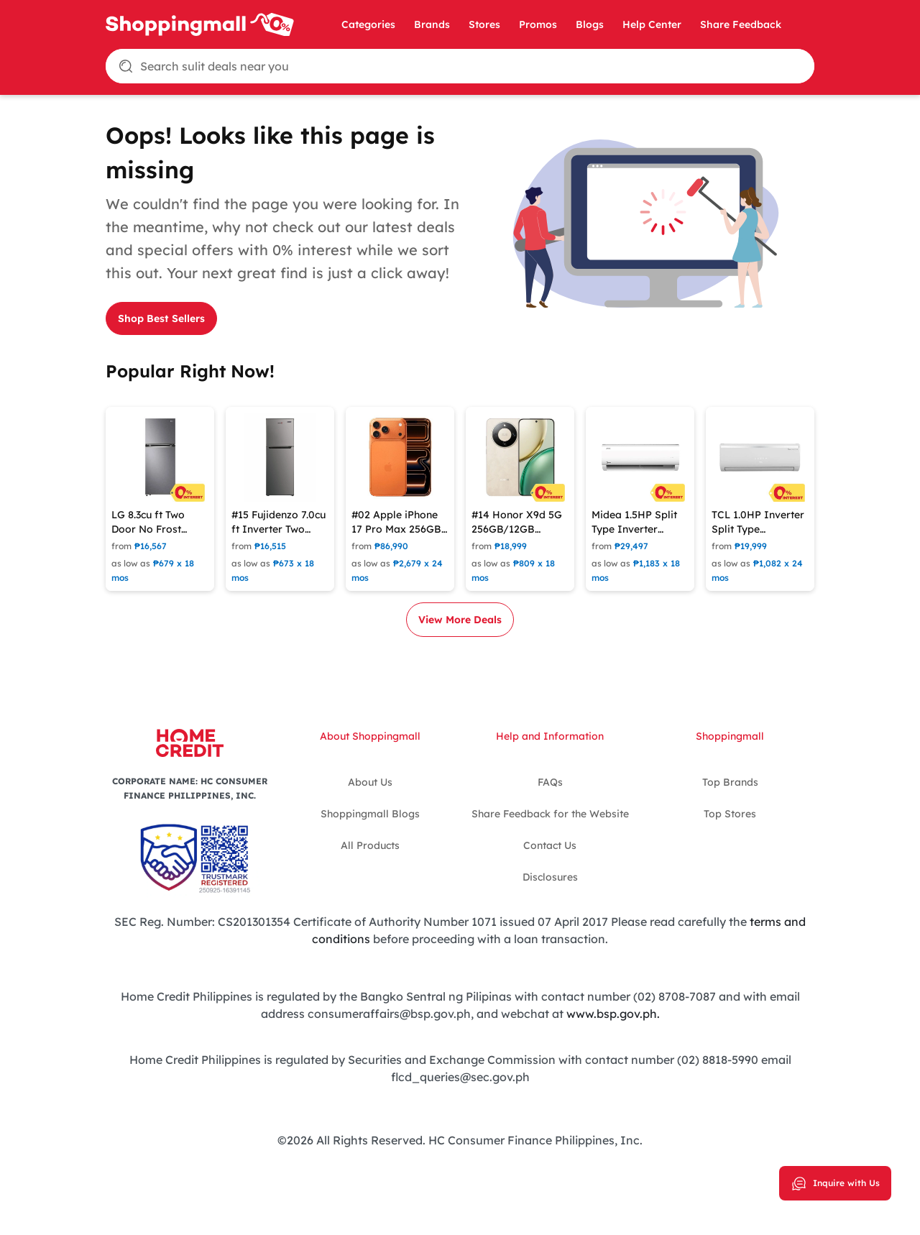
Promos (538, 24)
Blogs (590, 24)
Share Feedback (740, 24)
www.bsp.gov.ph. (613, 1013)
